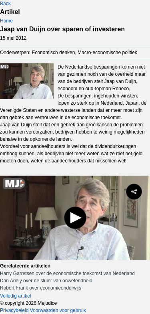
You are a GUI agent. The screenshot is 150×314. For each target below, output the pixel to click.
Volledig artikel (15, 296)
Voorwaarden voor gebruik (58, 310)
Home (6, 21)
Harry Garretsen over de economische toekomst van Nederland (67, 273)
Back (5, 3)
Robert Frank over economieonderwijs (40, 288)
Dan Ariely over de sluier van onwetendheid (46, 281)
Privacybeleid (14, 310)
